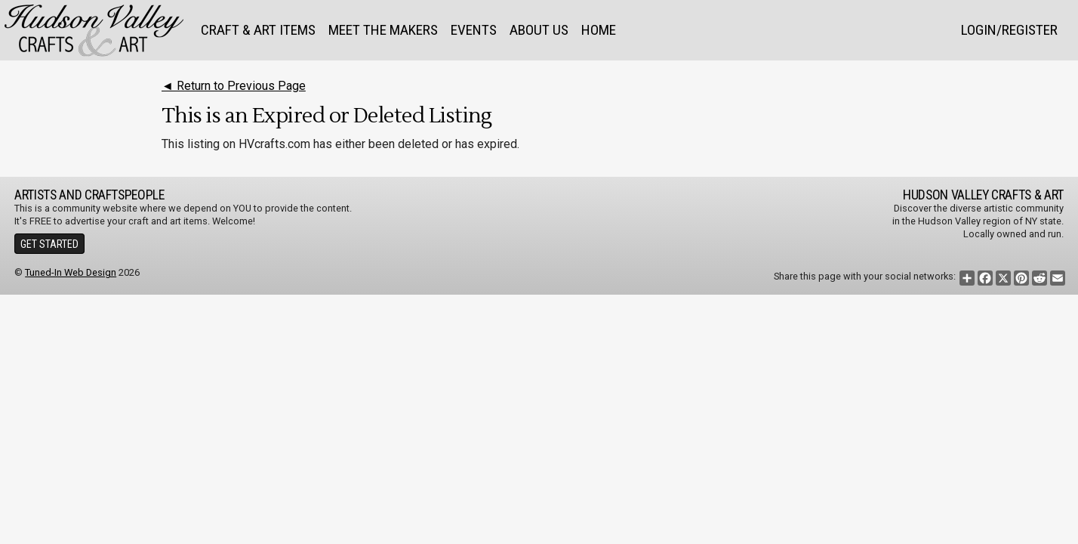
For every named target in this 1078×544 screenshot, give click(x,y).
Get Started (49, 244)
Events (474, 30)
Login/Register (1009, 30)
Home (598, 30)
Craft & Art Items (258, 30)
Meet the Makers (383, 30)
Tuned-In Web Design (70, 272)
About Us (539, 30)
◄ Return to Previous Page (234, 86)
